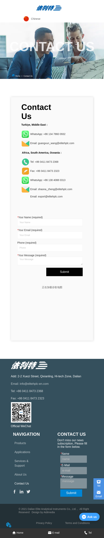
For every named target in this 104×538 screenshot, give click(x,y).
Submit (64, 271)
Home (17, 76)
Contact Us (27, 76)
